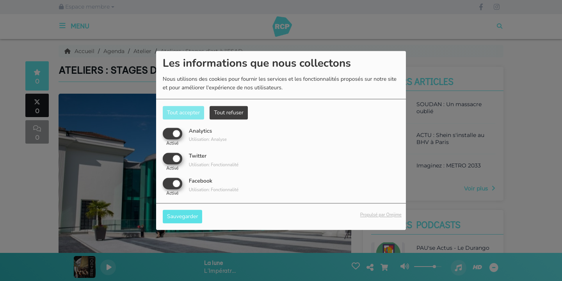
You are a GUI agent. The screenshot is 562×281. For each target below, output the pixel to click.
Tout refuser (229, 112)
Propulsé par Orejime (381, 215)
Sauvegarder (182, 217)
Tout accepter (183, 112)
